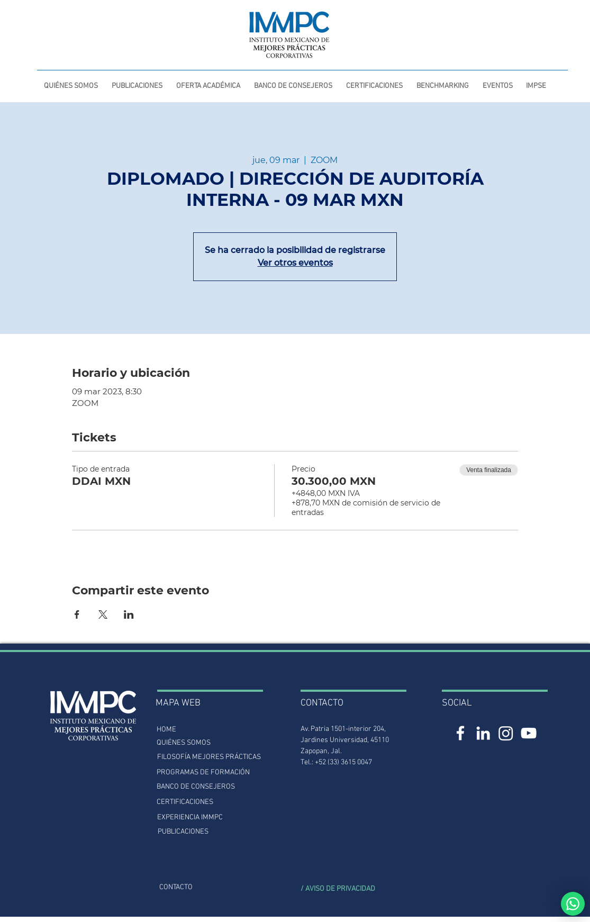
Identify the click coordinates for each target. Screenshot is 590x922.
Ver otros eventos (295, 263)
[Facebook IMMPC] (460, 733)
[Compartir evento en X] (103, 614)
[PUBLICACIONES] (183, 832)
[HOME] (167, 729)
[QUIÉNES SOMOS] (183, 743)
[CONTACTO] (176, 887)
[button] (137, 81)
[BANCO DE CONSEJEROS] (196, 787)
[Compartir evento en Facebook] (77, 614)
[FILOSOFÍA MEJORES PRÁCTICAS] (209, 757)
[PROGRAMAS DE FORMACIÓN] (203, 772)
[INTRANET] (470, 24)
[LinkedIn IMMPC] (483, 733)
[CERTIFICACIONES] (185, 802)
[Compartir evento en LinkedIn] (129, 614)
